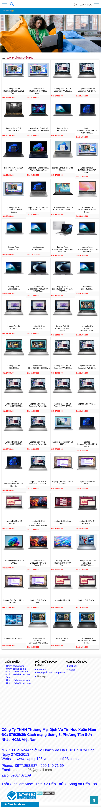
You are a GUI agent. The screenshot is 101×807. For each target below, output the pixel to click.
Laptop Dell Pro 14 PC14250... (14, 522)
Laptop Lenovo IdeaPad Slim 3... (62, 169)
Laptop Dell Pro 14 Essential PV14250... (62, 90)
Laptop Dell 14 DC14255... (13, 327)
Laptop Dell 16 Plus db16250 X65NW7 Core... (87, 562)
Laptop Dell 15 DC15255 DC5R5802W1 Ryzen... (38, 523)
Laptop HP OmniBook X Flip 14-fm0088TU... (38, 169)
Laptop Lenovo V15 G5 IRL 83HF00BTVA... (38, 208)
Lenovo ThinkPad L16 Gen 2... (13, 169)
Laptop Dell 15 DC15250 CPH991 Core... (14, 209)
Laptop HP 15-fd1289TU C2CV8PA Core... (87, 209)
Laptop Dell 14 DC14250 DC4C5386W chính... (38, 367)
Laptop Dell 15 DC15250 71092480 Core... (38, 91)
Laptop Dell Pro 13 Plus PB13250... (62, 482)
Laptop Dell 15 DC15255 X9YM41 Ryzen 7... (38, 562)
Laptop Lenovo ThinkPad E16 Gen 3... (87, 444)
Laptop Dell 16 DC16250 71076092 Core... (87, 640)
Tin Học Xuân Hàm (54, 804)
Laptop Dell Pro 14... (87, 404)
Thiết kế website (46, 804)
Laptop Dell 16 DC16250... (62, 639)
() (75, 4)
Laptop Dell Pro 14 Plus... (87, 482)
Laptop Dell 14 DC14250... (13, 367)
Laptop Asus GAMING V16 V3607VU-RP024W (38, 129)
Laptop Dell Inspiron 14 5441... (14, 561)
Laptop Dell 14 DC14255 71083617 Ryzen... (62, 328)
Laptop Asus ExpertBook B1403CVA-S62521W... (62, 249)
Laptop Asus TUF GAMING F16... (13, 129)
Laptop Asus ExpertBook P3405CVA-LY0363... (62, 288)
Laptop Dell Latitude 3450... (62, 522)
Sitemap (41, 676)
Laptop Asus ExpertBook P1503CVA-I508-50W (87, 249)
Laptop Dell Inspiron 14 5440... (63, 443)
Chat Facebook (15, 804)
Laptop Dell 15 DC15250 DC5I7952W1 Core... (13, 91)
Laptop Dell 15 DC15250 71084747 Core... (87, 170)
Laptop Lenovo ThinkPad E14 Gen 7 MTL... (87, 130)
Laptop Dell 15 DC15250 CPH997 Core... (63, 562)
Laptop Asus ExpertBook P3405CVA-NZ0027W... (38, 288)
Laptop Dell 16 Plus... (13, 638)
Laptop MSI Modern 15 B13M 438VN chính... (63, 208)
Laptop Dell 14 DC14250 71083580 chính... (87, 328)
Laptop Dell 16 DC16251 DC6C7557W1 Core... (38, 640)
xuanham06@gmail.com (32, 770)
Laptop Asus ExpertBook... (63, 129)
